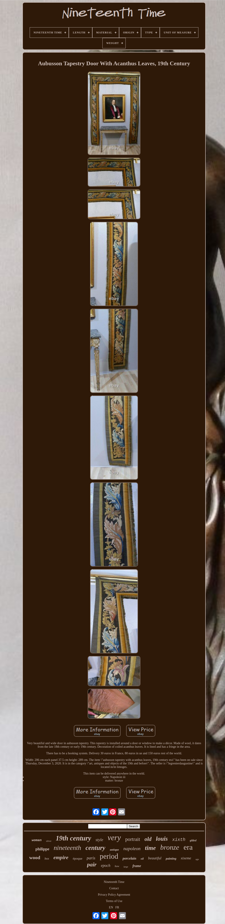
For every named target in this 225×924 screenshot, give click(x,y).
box (47, 858)
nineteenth (67, 847)
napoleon (131, 848)
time (150, 847)
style (99, 839)
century (95, 847)
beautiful (154, 858)
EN (111, 907)
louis (162, 838)
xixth (178, 839)
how (117, 866)
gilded (193, 840)
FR (117, 907)
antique (114, 849)
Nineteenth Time (114, 882)
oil (142, 858)
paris (91, 858)
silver (48, 841)
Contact (114, 888)
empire (60, 857)
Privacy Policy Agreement (114, 894)
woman (37, 840)
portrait (132, 839)
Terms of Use (114, 901)
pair (91, 864)
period (109, 856)
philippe (42, 849)
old (148, 839)
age (197, 859)
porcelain (129, 858)
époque (77, 858)
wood (34, 857)
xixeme (186, 858)
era (188, 847)
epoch (105, 865)
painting (171, 858)
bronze (169, 847)
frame (136, 866)
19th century (73, 838)
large (125, 867)
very (114, 837)
